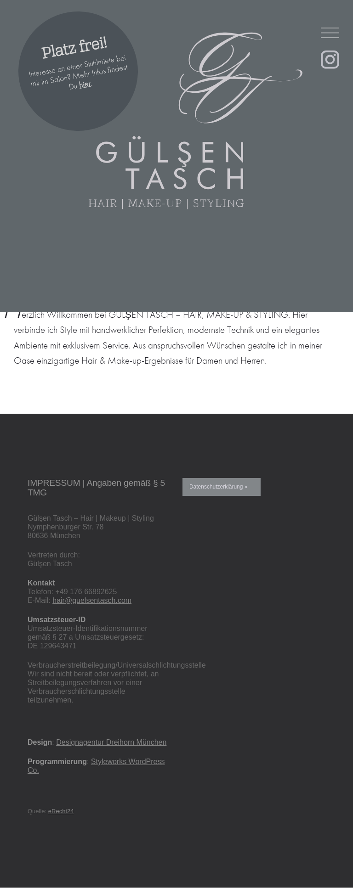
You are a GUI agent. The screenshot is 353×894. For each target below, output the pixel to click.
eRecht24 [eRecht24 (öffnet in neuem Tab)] (61, 811)
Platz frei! (74, 48)
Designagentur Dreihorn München (111, 742)
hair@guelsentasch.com (91, 600)
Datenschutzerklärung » (218, 487)
